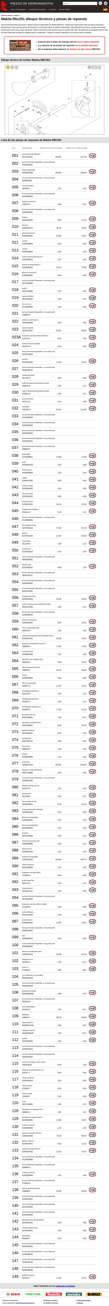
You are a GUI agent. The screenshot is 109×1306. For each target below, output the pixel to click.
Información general (84, 1300)
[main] (54, 651)
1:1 (94, 67)
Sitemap (80, 1303)
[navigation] (51, 10)
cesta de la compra (65, 1286)
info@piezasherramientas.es (25, 1303)
